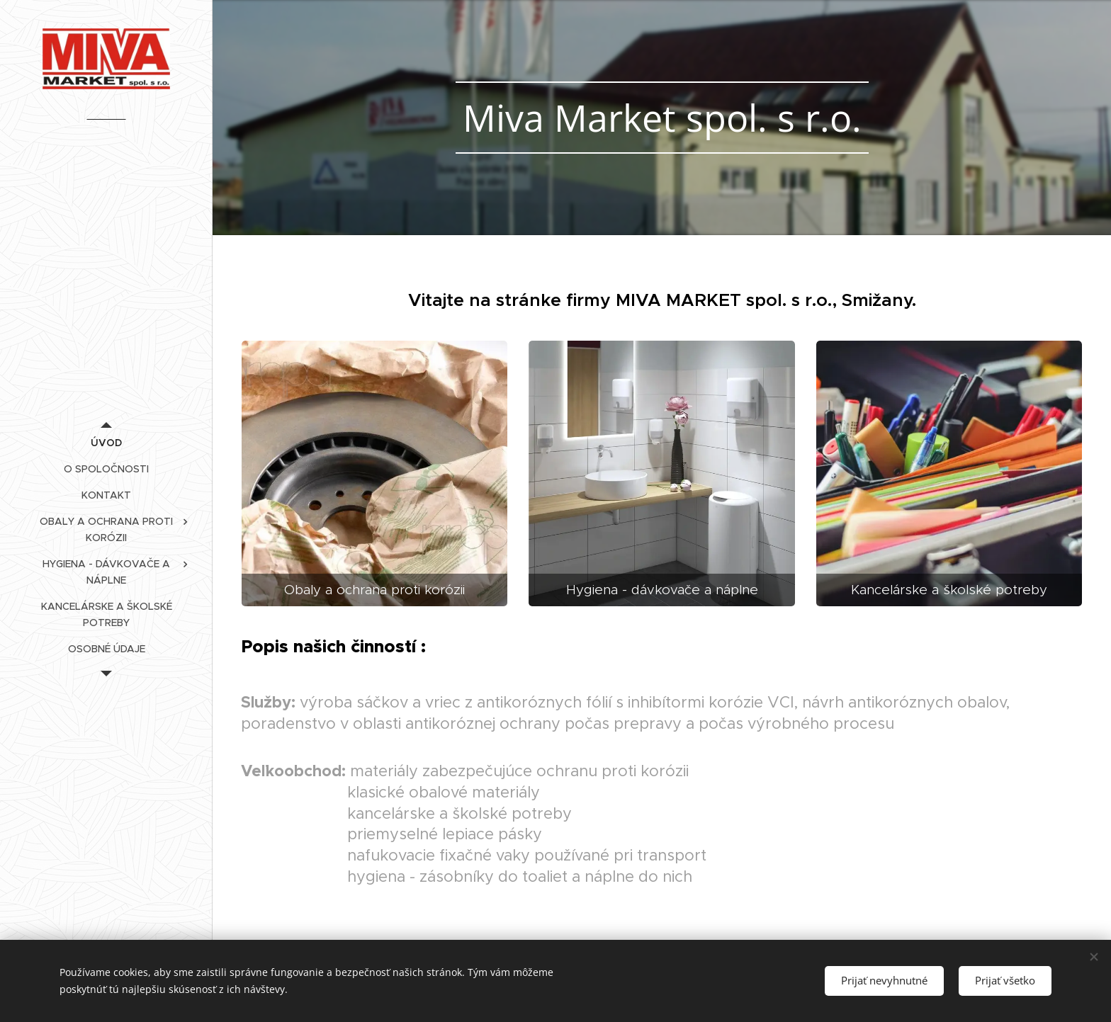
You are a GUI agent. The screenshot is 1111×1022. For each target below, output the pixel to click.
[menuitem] (106, 443)
